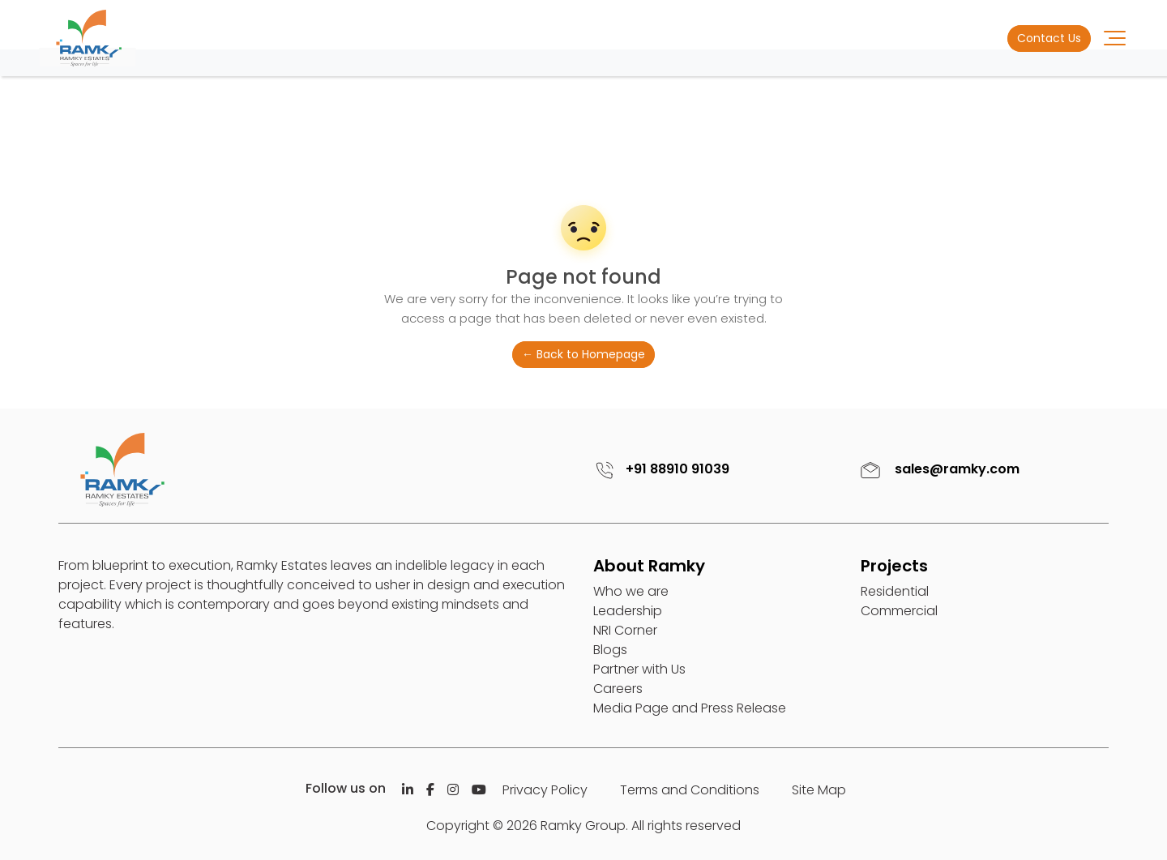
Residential (895, 591)
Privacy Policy (545, 790)
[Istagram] (453, 790)
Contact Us (1049, 38)
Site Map (819, 790)
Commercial (899, 610)
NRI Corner (625, 630)
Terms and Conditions (689, 790)
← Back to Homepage (583, 354)
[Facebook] (430, 790)
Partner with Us (639, 669)
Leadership (627, 610)
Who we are (631, 591)
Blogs (610, 649)
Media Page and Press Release (689, 708)
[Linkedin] (407, 790)
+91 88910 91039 (659, 469)
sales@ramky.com (938, 469)
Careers (618, 688)
